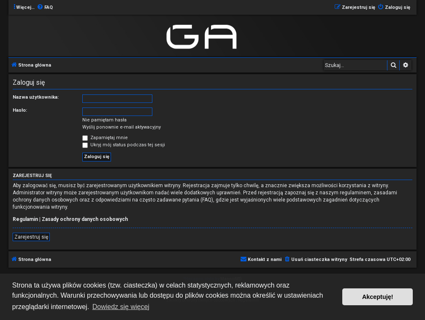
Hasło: (20, 110)
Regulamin (25, 219)
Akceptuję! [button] (377, 296)
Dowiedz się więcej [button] (120, 306)
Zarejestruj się (31, 237)
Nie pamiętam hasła (104, 120)
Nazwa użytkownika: (36, 97)
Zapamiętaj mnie (105, 137)
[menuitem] (45, 8)
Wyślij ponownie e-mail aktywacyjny (121, 127)
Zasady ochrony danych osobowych (85, 219)
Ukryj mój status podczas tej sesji (123, 145)
